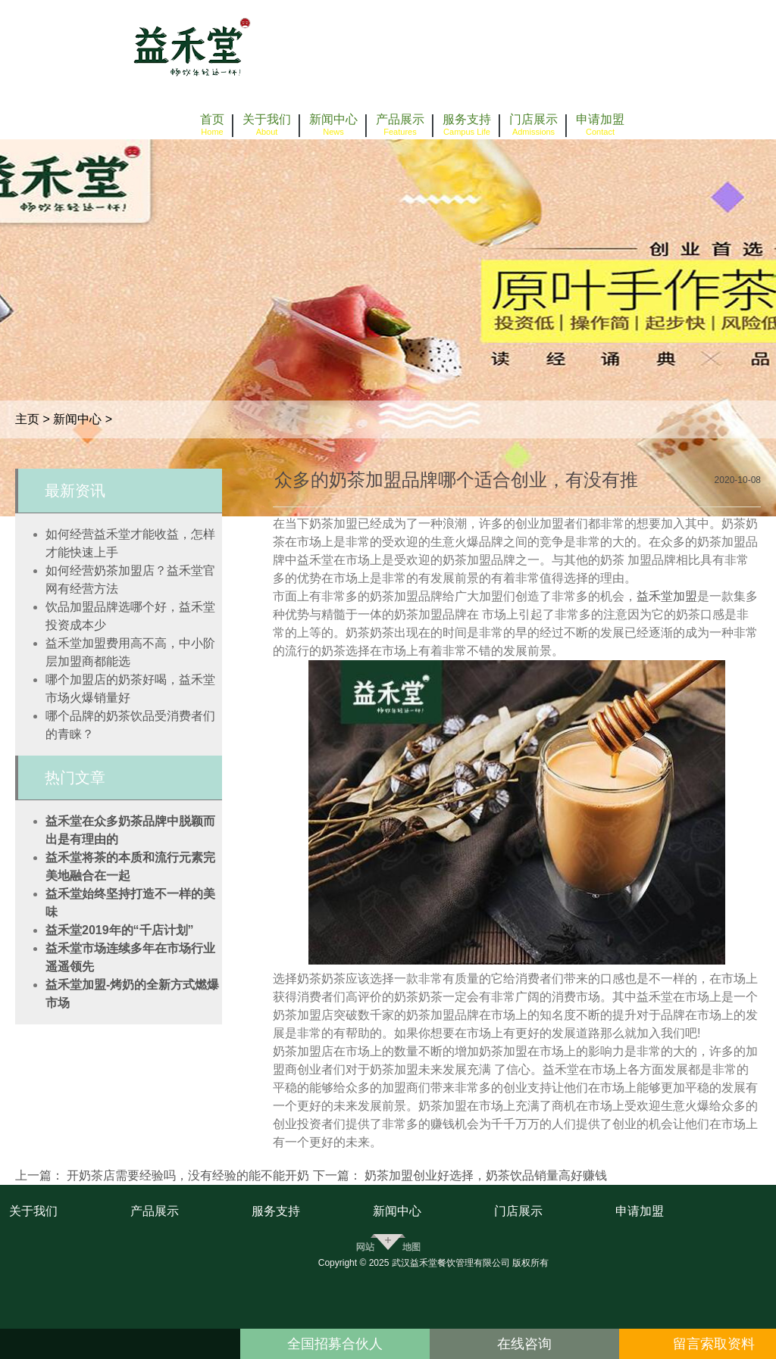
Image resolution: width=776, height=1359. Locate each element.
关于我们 (33, 1211)
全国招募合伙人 (335, 1343)
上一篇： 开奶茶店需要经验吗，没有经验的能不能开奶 (162, 1175)
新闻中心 (77, 419)
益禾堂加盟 (667, 596)
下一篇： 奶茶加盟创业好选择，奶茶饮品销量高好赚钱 (460, 1175)
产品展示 (154, 1211)
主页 (27, 419)
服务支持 (276, 1211)
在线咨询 (524, 1343)
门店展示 (518, 1211)
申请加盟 (639, 1211)
